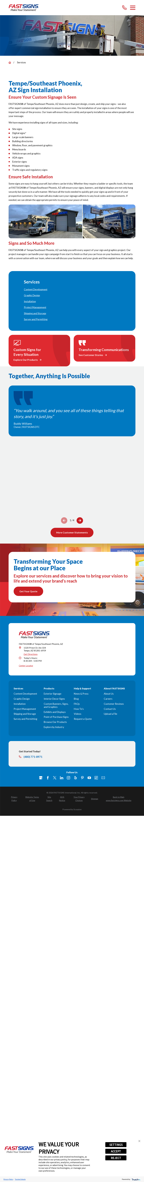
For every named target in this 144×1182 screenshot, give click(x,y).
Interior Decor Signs (54, 699)
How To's (79, 709)
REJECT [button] (116, 1158)
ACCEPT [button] (116, 1151)
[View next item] (80, 520)
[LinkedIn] (61, 778)
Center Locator (26, 666)
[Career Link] (96, 778)
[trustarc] (135, 1179)
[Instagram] (68, 778)
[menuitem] (72, 289)
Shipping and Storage (25, 714)
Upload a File (110, 714)
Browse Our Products (55, 722)
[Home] (24, 7)
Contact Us (110, 709)
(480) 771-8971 (33, 757)
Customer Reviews (114, 704)
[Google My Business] (40, 778)
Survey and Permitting (25, 719)
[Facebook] (48, 778)
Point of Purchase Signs (56, 717)
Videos (77, 714)
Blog (76, 699)
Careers (108, 699)
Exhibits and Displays (55, 712)
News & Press (81, 694)
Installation (20, 704)
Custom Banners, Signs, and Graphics (56, 706)
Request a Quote (83, 719)
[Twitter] (54, 778)
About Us (109, 694)
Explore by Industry (54, 727)
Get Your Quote (29, 591)
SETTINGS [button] (116, 1145)
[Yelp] (75, 778)
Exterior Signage (52, 694)
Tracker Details (20, 1179)
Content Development (25, 694)
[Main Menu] (132, 7)
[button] (139, 1141)
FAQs (77, 704)
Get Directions (31, 655)
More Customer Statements (72, 532)
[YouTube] (89, 778)
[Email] (103, 778)
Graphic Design (22, 699)
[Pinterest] (82, 778)
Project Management (25, 709)
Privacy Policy (8, 1179)
